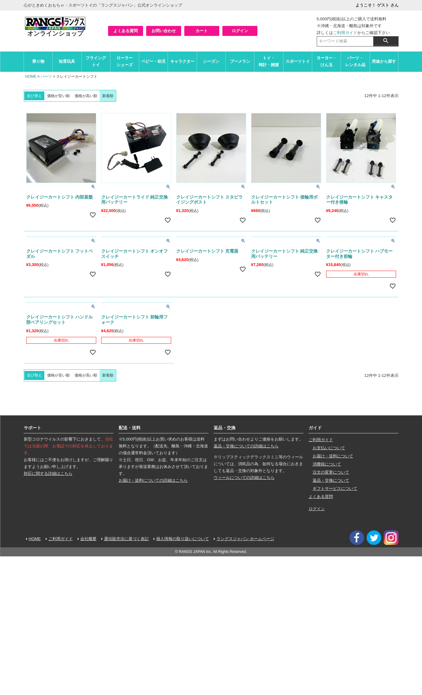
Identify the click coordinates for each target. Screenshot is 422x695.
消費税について (327, 464)
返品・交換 (225, 427)
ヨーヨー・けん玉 (326, 61)
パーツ (46, 76)
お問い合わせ (163, 30)
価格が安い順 (58, 96)
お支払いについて (329, 448)
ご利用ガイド (345, 32)
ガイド (315, 427)
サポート (32, 427)
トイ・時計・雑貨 (269, 61)
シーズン (211, 61)
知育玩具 (67, 61)
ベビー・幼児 (153, 61)
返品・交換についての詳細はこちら (246, 446)
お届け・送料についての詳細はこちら (153, 480)
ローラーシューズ (125, 61)
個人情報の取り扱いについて (182, 538)
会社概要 (88, 538)
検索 (385, 41)
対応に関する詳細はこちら (48, 473)
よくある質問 (125, 30)
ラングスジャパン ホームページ (245, 538)
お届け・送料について (333, 456)
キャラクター (182, 61)
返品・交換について (331, 480)
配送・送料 (130, 427)
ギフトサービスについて (335, 488)
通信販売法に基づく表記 (126, 538)
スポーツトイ (297, 61)
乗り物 (38, 61)
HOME (31, 76)
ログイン (240, 30)
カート (202, 30)
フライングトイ (96, 61)
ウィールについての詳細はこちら (244, 477)
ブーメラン (240, 61)
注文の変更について (331, 472)
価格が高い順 (86, 96)
